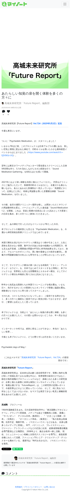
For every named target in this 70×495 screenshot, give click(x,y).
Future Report (25, 367)
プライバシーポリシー (33, 487)
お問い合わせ (49, 487)
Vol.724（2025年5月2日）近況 (47, 123)
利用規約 (18, 487)
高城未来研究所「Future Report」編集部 (26, 103)
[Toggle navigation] (64, 4)
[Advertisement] (35, 30)
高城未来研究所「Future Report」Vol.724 (41, 357)
